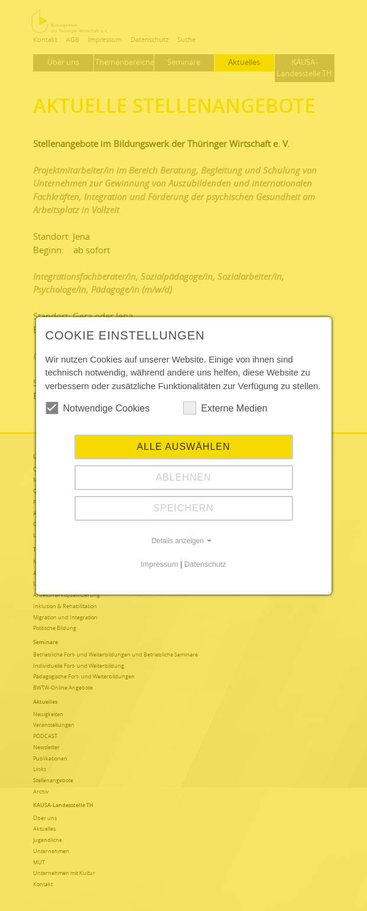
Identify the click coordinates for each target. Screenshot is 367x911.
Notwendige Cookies (98, 407)
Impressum (159, 564)
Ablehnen (183, 477)
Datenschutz (205, 564)
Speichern (183, 508)
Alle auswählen (183, 447)
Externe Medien (225, 407)
